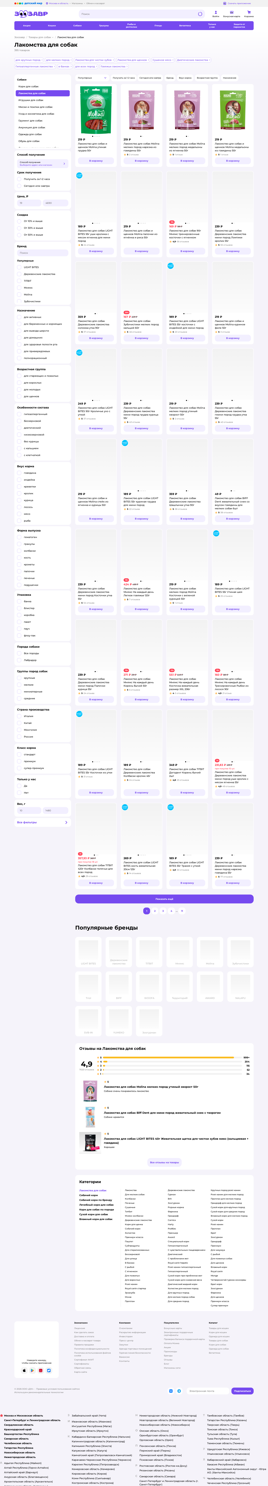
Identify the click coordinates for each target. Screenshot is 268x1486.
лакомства (131, 1190)
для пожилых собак (221, 1258)
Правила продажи (84, 1344)
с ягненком (131, 1271)
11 (182, 910)
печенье (130, 1203)
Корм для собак (28, 86)
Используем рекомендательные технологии (38, 1392)
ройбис (172, 1228)
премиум (216, 1245)
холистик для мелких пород (183, 1288)
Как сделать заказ (84, 1332)
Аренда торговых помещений (135, 1348)
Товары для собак (40, 37)
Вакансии (124, 1357)
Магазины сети (172, 1368)
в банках (129, 1263)
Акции (167, 1347)
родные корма (176, 1207)
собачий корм (132, 1228)
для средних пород (178, 1301)
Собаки (21, 79)
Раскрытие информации (132, 1332)
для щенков (217, 1263)
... (177, 910)
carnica (172, 1220)
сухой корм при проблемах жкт (185, 1275)
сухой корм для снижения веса (185, 1280)
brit (170, 1198)
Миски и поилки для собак (35, 106)
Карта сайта (80, 1372)
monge (214, 1275)
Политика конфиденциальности (91, 1348)
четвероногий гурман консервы (228, 1280)
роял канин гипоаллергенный (184, 1267)
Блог (166, 1363)
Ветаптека (214, 1353)
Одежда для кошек (219, 1336)
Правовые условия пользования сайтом (58, 1389)
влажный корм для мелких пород (229, 1216)
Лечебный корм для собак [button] (96, 1204)
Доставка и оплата (84, 1336)
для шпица (131, 1258)
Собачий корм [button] (88, 1195)
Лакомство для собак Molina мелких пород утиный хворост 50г (151, 1086)
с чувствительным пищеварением (186, 1250)
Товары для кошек (219, 1328)
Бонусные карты (173, 1328)
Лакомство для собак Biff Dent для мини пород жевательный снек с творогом (162, 1112)
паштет (129, 1241)
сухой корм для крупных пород (228, 1207)
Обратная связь (82, 1368)
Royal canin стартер (135, 1288)
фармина (173, 1211)
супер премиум (219, 1305)
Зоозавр (19, 37)
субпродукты (132, 1245)
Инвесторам (126, 1336)
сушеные (130, 1207)
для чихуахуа (218, 1250)
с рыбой (129, 1267)
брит (213, 1233)
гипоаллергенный (178, 1245)
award (171, 1237)
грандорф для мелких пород (226, 1203)
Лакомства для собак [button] (92, 1190)
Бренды (168, 1355)
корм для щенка (134, 1224)
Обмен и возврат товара (87, 1340)
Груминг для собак (30, 120)
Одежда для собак (30, 134)
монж (128, 1297)
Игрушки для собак (30, 100)
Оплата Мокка (171, 1343)
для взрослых (132, 1280)
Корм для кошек (218, 1332)
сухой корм (217, 1220)
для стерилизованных (137, 1250)
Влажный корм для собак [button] (95, 1219)
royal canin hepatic (178, 1263)
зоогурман (174, 1203)
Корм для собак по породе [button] (96, 1209)
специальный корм (178, 1241)
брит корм (216, 1284)
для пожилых (132, 1275)
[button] (92, 77)
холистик (130, 1233)
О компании (125, 1328)
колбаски (130, 1198)
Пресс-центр (126, 1340)
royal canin (217, 1271)
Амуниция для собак (31, 127)
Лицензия (79, 1328)
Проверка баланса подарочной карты (184, 1339)
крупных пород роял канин (225, 1190)
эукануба (130, 1292)
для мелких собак (135, 1194)
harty (171, 1224)
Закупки (123, 1344)
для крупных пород (178, 1292)
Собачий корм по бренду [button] (95, 1200)
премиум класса (134, 1237)
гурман (172, 1194)
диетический (175, 1254)
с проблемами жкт (178, 1258)
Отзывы (168, 1359)
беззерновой (132, 1254)
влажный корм (219, 1267)
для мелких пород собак (181, 1297)
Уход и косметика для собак (36, 113)
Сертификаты (81, 1363)
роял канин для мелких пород (227, 1194)
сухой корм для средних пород (228, 1211)
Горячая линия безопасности (135, 1353)
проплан (130, 1301)
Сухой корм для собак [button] (93, 1214)
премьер (173, 1233)
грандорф (173, 1216)
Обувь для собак (28, 141)
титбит (128, 1211)
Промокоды (170, 1351)
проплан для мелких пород (226, 1198)
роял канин (131, 1284)
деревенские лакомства (138, 1220)
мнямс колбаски (134, 1216)
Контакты (124, 1361)
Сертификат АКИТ (84, 1359)
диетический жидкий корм (182, 1284)
